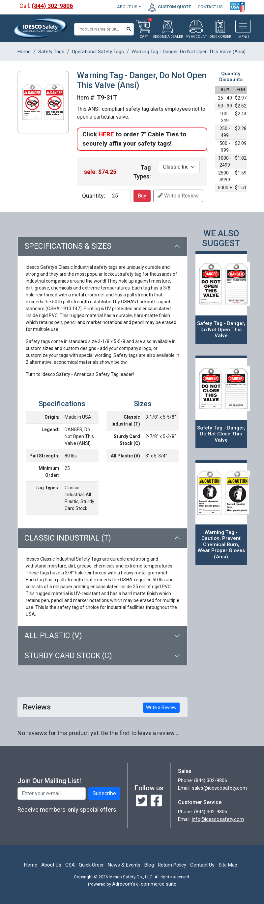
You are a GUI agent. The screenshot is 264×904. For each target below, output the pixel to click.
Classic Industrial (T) (67, 538)
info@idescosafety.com (218, 819)
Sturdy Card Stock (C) (68, 655)
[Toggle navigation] (243, 26)
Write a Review (178, 196)
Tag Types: (142, 172)
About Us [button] (127, 6)
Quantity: (93, 195)
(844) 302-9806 (52, 5)
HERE (106, 134)
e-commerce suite (156, 884)
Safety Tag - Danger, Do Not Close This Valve (221, 434)
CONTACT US (210, 6)
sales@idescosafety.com (219, 788)
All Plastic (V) (53, 635)
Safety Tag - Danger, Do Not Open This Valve (221, 329)
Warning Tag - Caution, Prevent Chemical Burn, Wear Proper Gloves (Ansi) (221, 544)
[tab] (102, 636)
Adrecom (122, 884)
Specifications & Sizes (67, 246)
